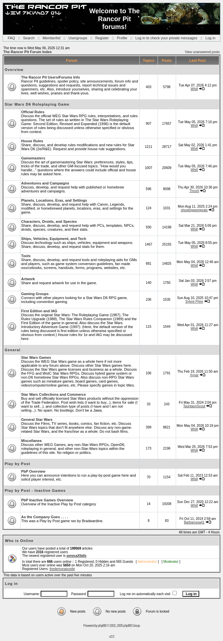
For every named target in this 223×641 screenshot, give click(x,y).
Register (102, 38)
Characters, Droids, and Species (49, 221)
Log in (210, 38)
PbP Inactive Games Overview (47, 500)
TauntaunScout (194, 406)
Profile (122, 38)
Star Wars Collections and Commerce (53, 394)
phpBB (102, 625)
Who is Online (19, 541)
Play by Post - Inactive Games (35, 490)
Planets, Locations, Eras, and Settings (54, 200)
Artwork (28, 279)
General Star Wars (37, 420)
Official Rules (32, 112)
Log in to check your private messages (166, 38)
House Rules (32, 141)
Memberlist (51, 38)
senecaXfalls (76, 555)
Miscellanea (31, 441)
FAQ (11, 38)
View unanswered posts (202, 52)
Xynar (194, 375)
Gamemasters (33, 158)
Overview (14, 70)
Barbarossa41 (194, 522)
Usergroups (77, 38)
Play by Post (17, 464)
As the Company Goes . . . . (44, 517)
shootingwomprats (194, 210)
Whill (194, 89)
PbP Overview (33, 471)
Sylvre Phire (194, 301)
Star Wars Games (36, 357)
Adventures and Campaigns (45, 183)
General (12, 350)
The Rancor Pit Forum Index (27, 52)
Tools (26, 256)
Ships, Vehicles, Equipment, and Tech (53, 239)
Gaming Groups (35, 294)
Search (29, 38)
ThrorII (194, 191)
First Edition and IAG (39, 311)
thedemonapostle (62, 569)
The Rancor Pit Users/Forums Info (50, 77)
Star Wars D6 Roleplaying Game (37, 104)
